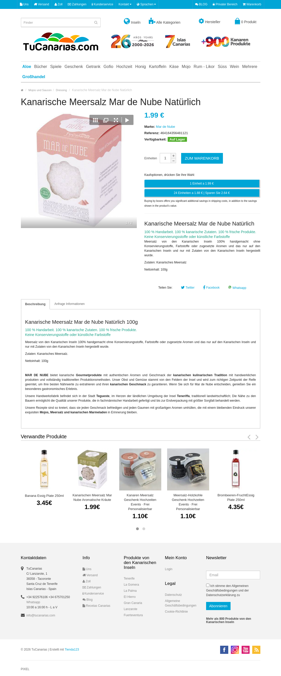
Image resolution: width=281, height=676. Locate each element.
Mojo (186, 66)
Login (168, 569)
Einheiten (150, 158)
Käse (174, 66)
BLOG (201, 4)
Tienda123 (72, 649)
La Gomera (131, 584)
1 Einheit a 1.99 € (201, 183)
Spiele (55, 66)
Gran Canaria (133, 603)
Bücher (40, 66)
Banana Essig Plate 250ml (44, 496)
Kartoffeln (157, 66)
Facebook (211, 287)
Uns (24, 4)
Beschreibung (35, 304)
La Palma (130, 591)
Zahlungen (77, 4)
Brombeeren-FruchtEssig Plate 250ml (236, 497)
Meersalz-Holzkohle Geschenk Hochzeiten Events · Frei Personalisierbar (188, 502)
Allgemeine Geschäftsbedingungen (180, 603)
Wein (234, 66)
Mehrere (249, 66)
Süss (222, 66)
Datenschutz (173, 595)
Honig (140, 66)
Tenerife (129, 578)
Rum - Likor (204, 66)
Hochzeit (124, 66)
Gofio (108, 66)
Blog (87, 599)
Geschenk (73, 66)
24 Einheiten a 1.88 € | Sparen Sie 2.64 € (202, 193)
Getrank (93, 66)
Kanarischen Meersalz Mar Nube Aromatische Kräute (92, 497)
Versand (41, 4)
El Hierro (130, 597)
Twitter (187, 287)
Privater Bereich (225, 4)
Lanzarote (130, 609)
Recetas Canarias (96, 606)
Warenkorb (252, 4)
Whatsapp (237, 288)
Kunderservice (102, 4)
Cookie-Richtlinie (176, 611)
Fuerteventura (133, 615)
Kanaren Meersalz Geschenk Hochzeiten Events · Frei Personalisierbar (140, 502)
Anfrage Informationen (70, 304)
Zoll (59, 4)
